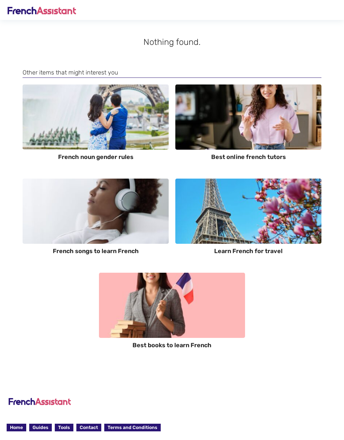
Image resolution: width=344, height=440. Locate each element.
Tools (64, 427)
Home (16, 427)
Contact (89, 427)
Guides (40, 427)
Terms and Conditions (132, 427)
